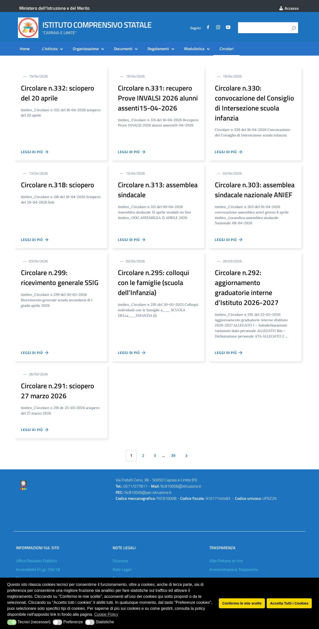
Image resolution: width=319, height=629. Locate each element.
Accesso (289, 8)
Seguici (195, 28)
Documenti (123, 49)
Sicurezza (120, 561)
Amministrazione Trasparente (233, 569)
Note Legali (122, 569)
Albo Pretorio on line (226, 561)
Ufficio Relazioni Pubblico (36, 561)
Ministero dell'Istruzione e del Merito (54, 8)
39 (173, 455)
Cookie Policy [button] (106, 614)
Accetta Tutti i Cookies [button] (289, 603)
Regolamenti (158, 49)
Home (25, 49)
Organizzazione (86, 49)
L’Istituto (50, 49)
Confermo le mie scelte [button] (242, 603)
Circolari (227, 49)
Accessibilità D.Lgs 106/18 (38, 569)
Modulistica (194, 49)
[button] (11, 622)
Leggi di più (35, 152)
